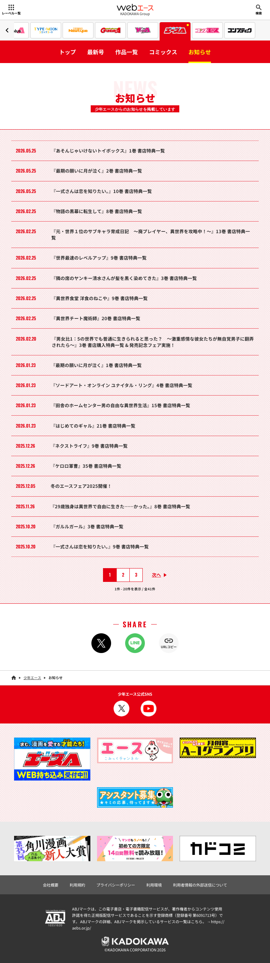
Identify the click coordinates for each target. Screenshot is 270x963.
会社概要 (50, 885)
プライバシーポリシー (115, 885)
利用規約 (77, 885)
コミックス (163, 52)
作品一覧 (126, 52)
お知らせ (199, 52)
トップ (67, 52)
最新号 (95, 52)
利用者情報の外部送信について (200, 885)
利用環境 (154, 885)
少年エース (32, 677)
